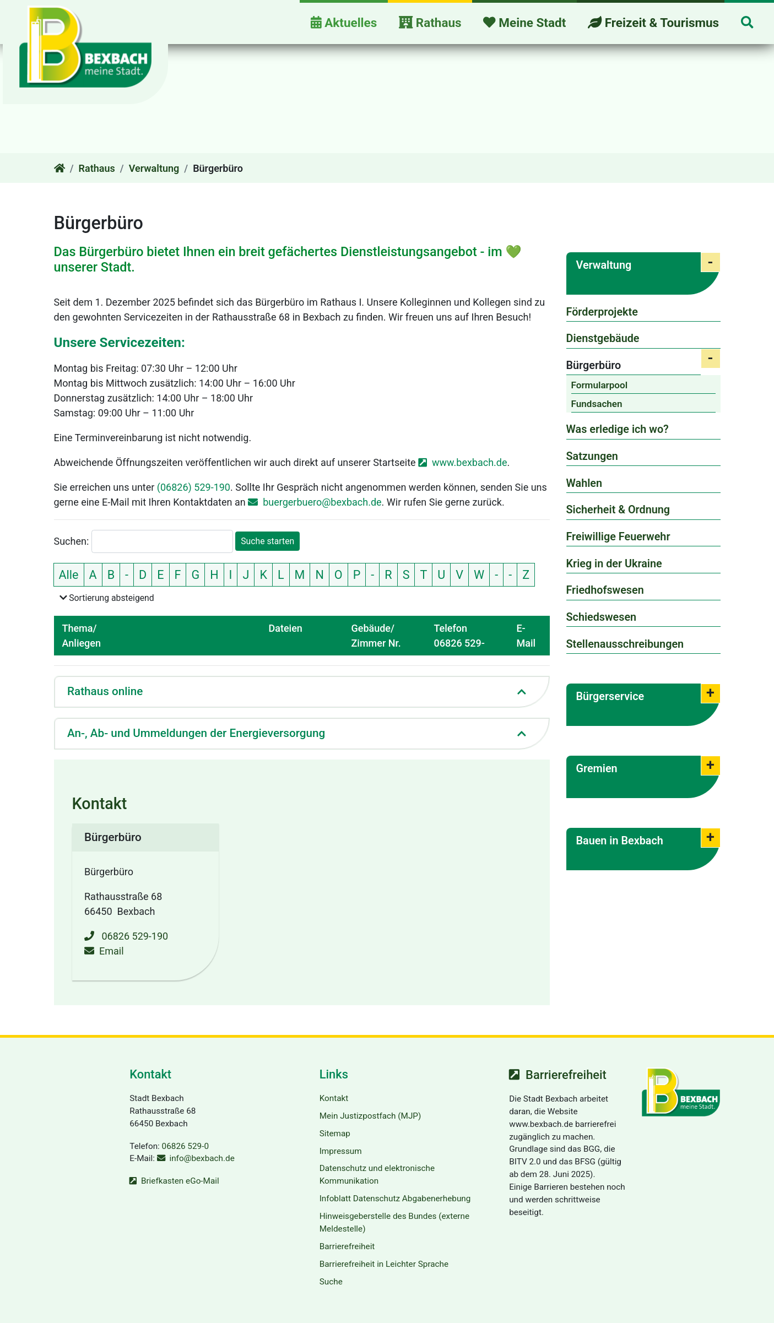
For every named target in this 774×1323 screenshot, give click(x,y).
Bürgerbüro (593, 365)
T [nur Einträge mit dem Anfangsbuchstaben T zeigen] (423, 574)
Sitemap (335, 1133)
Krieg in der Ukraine (614, 563)
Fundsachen (597, 403)
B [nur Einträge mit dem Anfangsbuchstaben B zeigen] (111, 574)
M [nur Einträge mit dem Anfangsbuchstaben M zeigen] (300, 574)
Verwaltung (154, 168)
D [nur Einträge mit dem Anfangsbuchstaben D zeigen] (143, 574)
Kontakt (334, 1098)
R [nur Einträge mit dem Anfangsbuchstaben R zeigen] (388, 574)
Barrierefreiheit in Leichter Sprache (384, 1264)
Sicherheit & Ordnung (618, 509)
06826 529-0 (185, 1146)
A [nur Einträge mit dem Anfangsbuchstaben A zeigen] (93, 574)
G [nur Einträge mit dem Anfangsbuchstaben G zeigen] (195, 574)
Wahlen (584, 483)
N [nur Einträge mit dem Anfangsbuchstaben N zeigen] (319, 574)
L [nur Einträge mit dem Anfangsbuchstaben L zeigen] (281, 574)
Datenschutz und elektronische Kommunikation (377, 1174)
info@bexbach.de (201, 1158)
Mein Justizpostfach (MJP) (370, 1116)
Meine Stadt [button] (524, 22)
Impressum (341, 1151)
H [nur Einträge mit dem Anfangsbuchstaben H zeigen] (214, 574)
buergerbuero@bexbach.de (322, 501)
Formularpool (599, 385)
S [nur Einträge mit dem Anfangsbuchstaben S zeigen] (406, 574)
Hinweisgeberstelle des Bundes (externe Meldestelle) (394, 1222)
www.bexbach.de (469, 462)
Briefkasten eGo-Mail (180, 1181)
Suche (331, 1282)
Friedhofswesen (605, 590)
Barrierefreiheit (347, 1246)
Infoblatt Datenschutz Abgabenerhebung (395, 1198)
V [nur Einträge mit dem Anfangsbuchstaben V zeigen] (459, 574)
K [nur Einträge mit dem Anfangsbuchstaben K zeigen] (263, 574)
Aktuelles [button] (344, 22)
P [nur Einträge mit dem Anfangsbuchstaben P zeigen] (357, 574)
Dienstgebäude (603, 338)
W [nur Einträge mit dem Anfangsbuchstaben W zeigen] (479, 574)
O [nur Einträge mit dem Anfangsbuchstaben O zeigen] (338, 574)
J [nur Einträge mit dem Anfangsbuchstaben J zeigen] (245, 574)
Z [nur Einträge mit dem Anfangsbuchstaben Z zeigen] (525, 574)
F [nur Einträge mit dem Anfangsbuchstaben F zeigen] (178, 574)
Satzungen (592, 456)
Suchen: (71, 541)
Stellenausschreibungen (625, 644)
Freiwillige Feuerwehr (618, 536)
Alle (71, 573)
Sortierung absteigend (109, 597)
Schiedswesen (601, 617)
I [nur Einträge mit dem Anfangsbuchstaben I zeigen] (230, 574)
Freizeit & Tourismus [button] (653, 22)
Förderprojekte (602, 311)
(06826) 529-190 (193, 486)
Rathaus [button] (430, 22)
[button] (747, 23)
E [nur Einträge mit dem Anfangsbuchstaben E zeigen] (160, 574)
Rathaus (97, 168)
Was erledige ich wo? (617, 429)
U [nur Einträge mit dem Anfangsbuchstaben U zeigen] (441, 574)
